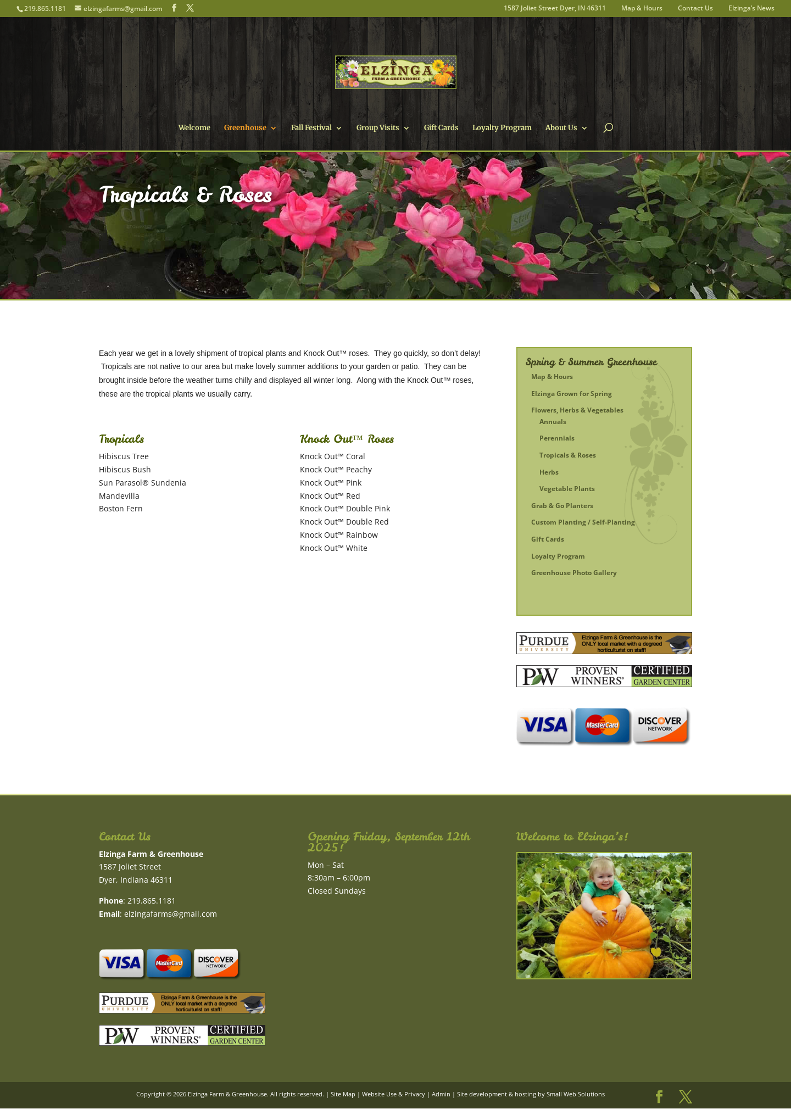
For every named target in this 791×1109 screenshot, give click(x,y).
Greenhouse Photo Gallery (574, 572)
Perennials (557, 438)
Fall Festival (311, 128)
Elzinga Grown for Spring (571, 393)
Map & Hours (641, 9)
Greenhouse (245, 128)
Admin (441, 1094)
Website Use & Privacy (393, 1094)
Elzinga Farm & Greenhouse (227, 1094)
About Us (561, 128)
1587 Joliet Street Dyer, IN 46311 (555, 9)
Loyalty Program (502, 128)
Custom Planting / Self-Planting (583, 522)
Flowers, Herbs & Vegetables (577, 410)
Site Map (343, 1094)
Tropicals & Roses (567, 455)
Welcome (194, 128)
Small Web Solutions (576, 1094)
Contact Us (695, 9)
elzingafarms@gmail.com (170, 914)
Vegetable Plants (567, 488)
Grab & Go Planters (562, 505)
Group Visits (377, 128)
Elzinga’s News (751, 9)
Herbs (549, 472)
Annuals (552, 421)
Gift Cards (441, 128)
